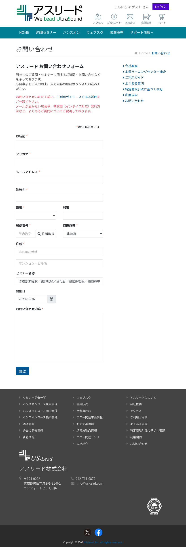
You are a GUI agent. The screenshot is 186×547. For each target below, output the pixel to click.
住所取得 (46, 233)
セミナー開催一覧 (32, 397)
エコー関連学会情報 (88, 417)
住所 (20, 244)
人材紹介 (80, 443)
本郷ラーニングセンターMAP (144, 71)
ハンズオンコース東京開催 (38, 404)
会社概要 (130, 66)
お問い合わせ (133, 100)
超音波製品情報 (85, 430)
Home (24, 32)
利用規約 (130, 95)
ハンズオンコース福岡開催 (38, 417)
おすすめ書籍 (83, 424)
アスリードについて (141, 397)
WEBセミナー (46, 32)
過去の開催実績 (31, 430)
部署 (66, 207)
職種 (20, 207)
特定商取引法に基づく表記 (143, 89)
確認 (22, 371)
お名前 (22, 136)
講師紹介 (26, 424)
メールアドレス (28, 172)
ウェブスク (95, 32)
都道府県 (70, 225)
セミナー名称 (25, 273)
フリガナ (23, 154)
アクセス (134, 411)
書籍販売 (116, 32)
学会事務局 (82, 411)
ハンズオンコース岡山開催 (38, 411)
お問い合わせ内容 (29, 309)
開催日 (20, 291)
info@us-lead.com (90, 483)
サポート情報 (141, 32)
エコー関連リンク (86, 437)
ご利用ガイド (66, 97)
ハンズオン (71, 32)
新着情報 (26, 437)
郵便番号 (23, 225)
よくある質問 (87, 97)
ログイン (161, 6)
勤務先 (22, 189)
